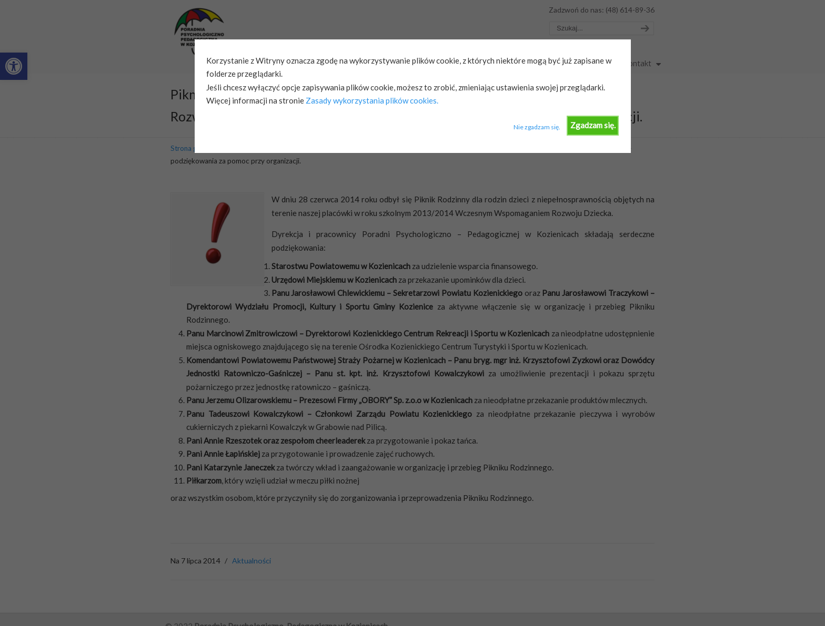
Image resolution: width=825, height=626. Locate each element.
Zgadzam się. (593, 125)
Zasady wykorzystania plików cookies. (371, 100)
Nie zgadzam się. (537, 127)
